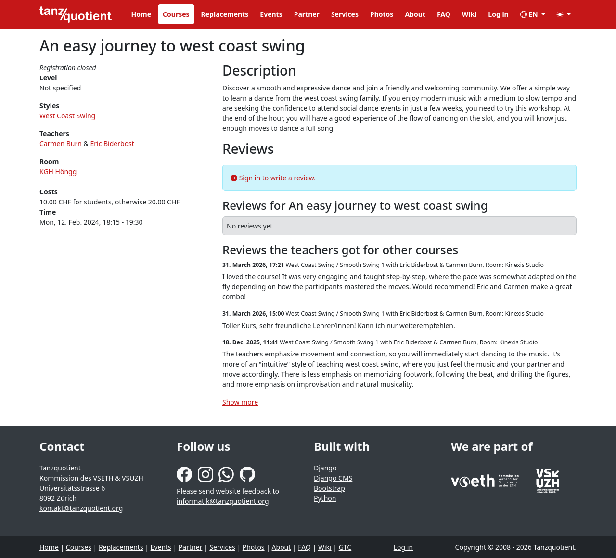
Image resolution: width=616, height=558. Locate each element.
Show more (240, 401)
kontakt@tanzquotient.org (81, 508)
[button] (564, 14)
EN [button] (530, 14)
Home (141, 14)
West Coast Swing (67, 115)
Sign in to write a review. (273, 177)
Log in (498, 14)
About (415, 14)
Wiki (469, 14)
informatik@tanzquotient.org (223, 501)
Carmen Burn (61, 143)
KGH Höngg (58, 171)
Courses (176, 14)
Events (271, 14)
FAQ (443, 14)
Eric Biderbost (112, 143)
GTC (345, 547)
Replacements (225, 14)
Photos (381, 14)
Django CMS (333, 477)
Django (325, 467)
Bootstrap (329, 488)
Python (325, 498)
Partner (307, 14)
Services (345, 14)
